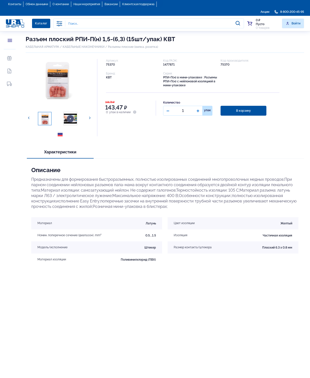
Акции (264, 12)
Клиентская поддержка (138, 4)
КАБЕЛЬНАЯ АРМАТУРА (42, 47)
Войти (293, 23)
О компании (60, 4)
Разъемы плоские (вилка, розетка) (133, 47)
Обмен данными (37, 4)
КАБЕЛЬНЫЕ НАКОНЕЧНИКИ (83, 47)
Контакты (14, 4)
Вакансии (111, 4)
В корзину (243, 110)
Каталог (41, 23)
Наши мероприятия (86, 4)
